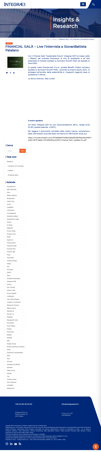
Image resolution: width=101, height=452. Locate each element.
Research (10, 161)
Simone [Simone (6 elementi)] (9, 361)
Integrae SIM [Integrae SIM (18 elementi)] (11, 281)
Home (48, 39)
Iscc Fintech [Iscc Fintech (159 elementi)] (11, 287)
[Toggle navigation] (83, 4)
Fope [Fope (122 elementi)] (8, 255)
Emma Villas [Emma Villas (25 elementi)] (11, 231)
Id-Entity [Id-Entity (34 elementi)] (10, 269)
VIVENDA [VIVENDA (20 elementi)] (10, 385)
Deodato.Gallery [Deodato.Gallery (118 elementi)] (12, 216)
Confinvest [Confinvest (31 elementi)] (10, 210)
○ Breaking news (12, 175)
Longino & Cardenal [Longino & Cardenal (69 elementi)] (13, 302)
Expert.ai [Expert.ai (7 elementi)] (10, 240)
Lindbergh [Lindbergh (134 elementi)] (10, 296)
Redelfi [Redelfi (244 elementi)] (9, 335)
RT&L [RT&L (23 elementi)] (9, 349)
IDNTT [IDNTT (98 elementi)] (9, 272)
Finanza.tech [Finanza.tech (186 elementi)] (11, 249)
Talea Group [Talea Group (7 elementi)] (11, 370)
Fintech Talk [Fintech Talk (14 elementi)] (11, 252)
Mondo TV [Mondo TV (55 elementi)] (10, 314)
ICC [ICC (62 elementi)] (8, 266)
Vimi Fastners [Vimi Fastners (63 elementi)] (11, 382)
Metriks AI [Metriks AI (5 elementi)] (10, 311)
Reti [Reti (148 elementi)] (8, 341)
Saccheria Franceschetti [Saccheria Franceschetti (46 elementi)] (15, 352)
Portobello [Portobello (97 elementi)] (10, 323)
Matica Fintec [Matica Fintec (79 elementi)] (11, 308)
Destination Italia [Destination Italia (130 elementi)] (13, 219)
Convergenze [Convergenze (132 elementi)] (11, 213)
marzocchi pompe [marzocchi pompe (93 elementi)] (13, 305)
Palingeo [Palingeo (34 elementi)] (10, 317)
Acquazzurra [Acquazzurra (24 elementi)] (11, 186)
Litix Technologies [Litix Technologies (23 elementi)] (13, 299)
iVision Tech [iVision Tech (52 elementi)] (11, 290)
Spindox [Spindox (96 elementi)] (10, 367)
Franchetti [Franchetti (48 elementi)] (10, 257)
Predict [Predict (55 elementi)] (9, 329)
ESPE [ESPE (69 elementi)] (8, 237)
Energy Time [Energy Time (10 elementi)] (11, 234)
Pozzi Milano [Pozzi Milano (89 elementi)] (11, 326)
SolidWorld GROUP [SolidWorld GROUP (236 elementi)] (13, 364)
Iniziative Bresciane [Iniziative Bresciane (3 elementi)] (13, 278)
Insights (54, 39)
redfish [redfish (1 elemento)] (9, 338)
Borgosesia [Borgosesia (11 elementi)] (10, 198)
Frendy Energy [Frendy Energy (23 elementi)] (12, 260)
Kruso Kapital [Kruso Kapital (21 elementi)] (11, 293)
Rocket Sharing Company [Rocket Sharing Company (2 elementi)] (15, 346)
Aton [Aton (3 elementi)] (8, 192)
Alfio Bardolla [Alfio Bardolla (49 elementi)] (11, 189)
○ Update (10, 170)
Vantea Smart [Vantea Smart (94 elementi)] (11, 379)
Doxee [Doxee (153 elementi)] (9, 222)
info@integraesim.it (70, 404)
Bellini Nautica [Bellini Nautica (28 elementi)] (12, 195)
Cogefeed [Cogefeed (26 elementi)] (10, 207)
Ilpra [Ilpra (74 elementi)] (8, 275)
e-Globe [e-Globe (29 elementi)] (9, 225)
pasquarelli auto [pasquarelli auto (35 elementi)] (12, 320)
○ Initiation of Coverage (15, 166)
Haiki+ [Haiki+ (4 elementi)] (9, 263)
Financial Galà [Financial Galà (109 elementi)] (11, 246)
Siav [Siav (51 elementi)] (8, 358)
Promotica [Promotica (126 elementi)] (10, 332)
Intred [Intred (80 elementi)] (9, 284)
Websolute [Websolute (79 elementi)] (10, 388)
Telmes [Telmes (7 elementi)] (9, 373)
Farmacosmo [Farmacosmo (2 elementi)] (11, 243)
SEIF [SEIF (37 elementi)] (8, 355)
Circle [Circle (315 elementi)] (9, 204)
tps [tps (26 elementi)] (8, 376)
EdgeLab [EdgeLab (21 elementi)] (10, 228)
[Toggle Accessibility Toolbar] (95, 446)
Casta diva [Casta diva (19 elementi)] (10, 201)
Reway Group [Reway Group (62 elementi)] (11, 344)
